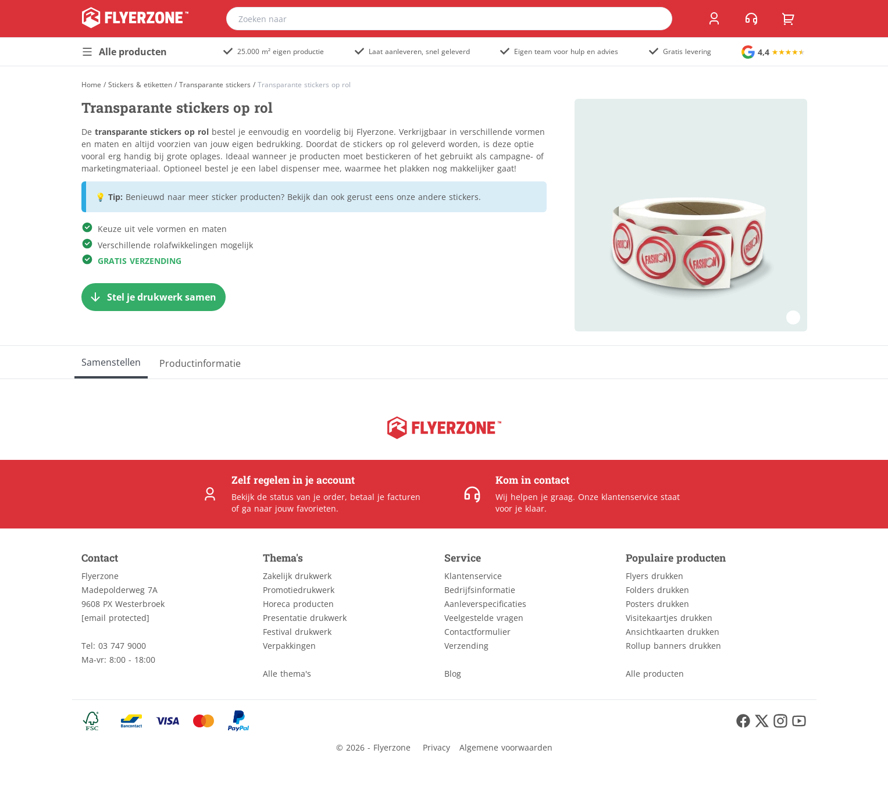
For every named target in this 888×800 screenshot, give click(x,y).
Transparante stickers (215, 85)
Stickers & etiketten (140, 85)
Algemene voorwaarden (505, 747)
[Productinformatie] (200, 362)
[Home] (91, 85)
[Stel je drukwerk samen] (153, 297)
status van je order (307, 496)
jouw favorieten (305, 508)
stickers (464, 196)
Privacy (436, 747)
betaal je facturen (385, 496)
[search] (656, 18)
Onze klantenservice (618, 496)
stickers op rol (381, 143)
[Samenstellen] (111, 362)
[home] (135, 18)
